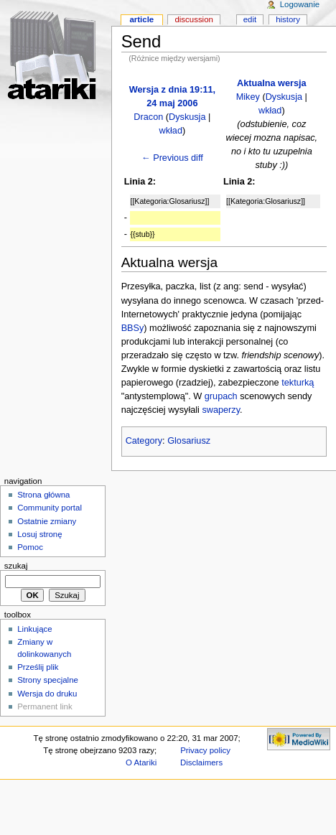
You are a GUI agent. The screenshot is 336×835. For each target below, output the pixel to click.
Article (141, 19)
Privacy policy (205, 750)
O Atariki (141, 762)
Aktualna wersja (272, 83)
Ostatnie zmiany (46, 521)
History (288, 19)
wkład (170, 131)
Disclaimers (201, 762)
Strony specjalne (47, 680)
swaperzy (221, 410)
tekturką (297, 383)
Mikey (248, 97)
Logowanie (299, 4)
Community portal (49, 507)
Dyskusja (187, 117)
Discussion (193, 19)
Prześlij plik (37, 667)
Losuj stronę (39, 534)
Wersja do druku (47, 693)
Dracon (148, 117)
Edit (249, 19)
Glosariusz (188, 441)
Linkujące (34, 629)
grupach (221, 396)
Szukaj (16, 565)
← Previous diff (172, 158)
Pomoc (30, 547)
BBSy (132, 328)
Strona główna (43, 494)
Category (144, 441)
